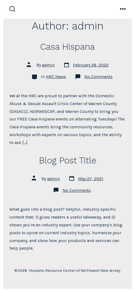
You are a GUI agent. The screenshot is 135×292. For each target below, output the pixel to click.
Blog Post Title (67, 160)
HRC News (56, 76)
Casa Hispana (67, 47)
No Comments (98, 76)
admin (48, 65)
